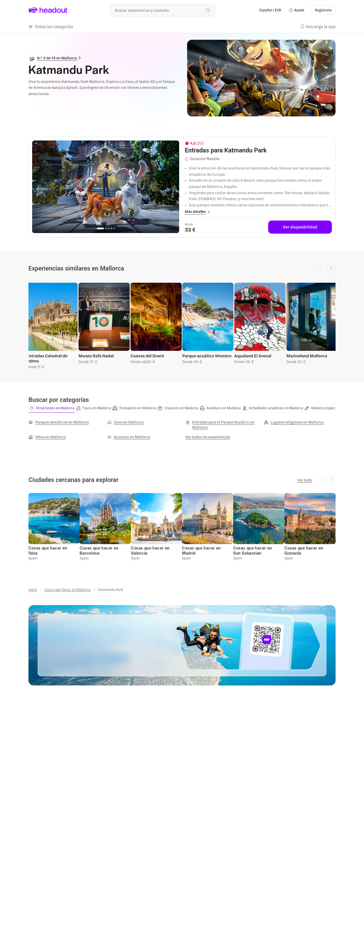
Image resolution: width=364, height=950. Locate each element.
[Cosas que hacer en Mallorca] (67, 590)
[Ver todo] (304, 480)
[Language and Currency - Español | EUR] (270, 10)
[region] (105, 186)
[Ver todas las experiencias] (207, 436)
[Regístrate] (323, 10)
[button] (296, 10)
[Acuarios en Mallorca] (128, 436)
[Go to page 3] (108, 228)
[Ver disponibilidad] (300, 227)
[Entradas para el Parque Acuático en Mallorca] (221, 425)
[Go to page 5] (114, 228)
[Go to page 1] (100, 228)
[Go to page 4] (111, 228)
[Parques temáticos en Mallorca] (58, 422)
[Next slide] (331, 269)
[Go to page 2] (106, 228)
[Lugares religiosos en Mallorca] (294, 422)
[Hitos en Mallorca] (47, 436)
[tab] (51, 408)
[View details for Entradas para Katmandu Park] (258, 150)
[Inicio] (32, 590)
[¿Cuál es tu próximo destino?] (162, 10)
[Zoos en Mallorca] (125, 422)
